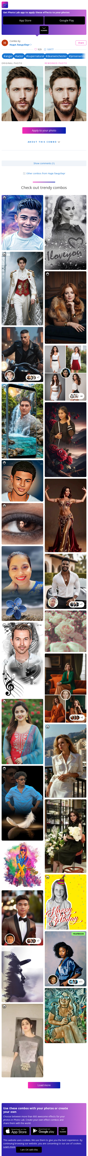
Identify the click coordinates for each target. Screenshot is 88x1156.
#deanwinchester (56, 56)
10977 (48, 49)
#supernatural (35, 56)
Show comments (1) (44, 163)
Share (81, 42)
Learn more (9, 1146)
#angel (8, 56)
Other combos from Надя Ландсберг (44, 173)
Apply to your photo (44, 130)
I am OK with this (29, 1149)
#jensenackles (77, 56)
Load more (44, 1085)
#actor (19, 56)
